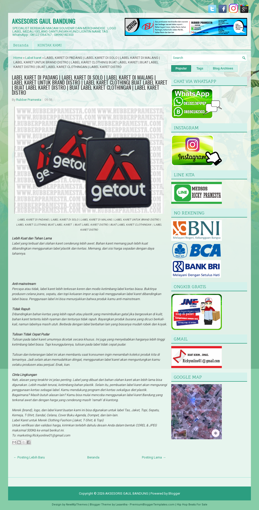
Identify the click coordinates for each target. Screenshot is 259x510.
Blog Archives (223, 68)
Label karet (33, 58)
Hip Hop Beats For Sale (192, 504)
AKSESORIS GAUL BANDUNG (43, 21)
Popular (181, 68)
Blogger (174, 493)
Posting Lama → (154, 457)
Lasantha (121, 504)
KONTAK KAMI (49, 45)
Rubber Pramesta (28, 100)
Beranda (21, 45)
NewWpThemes (77, 504)
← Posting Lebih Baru (29, 457)
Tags (200, 68)
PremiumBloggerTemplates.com (152, 504)
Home (17, 58)
